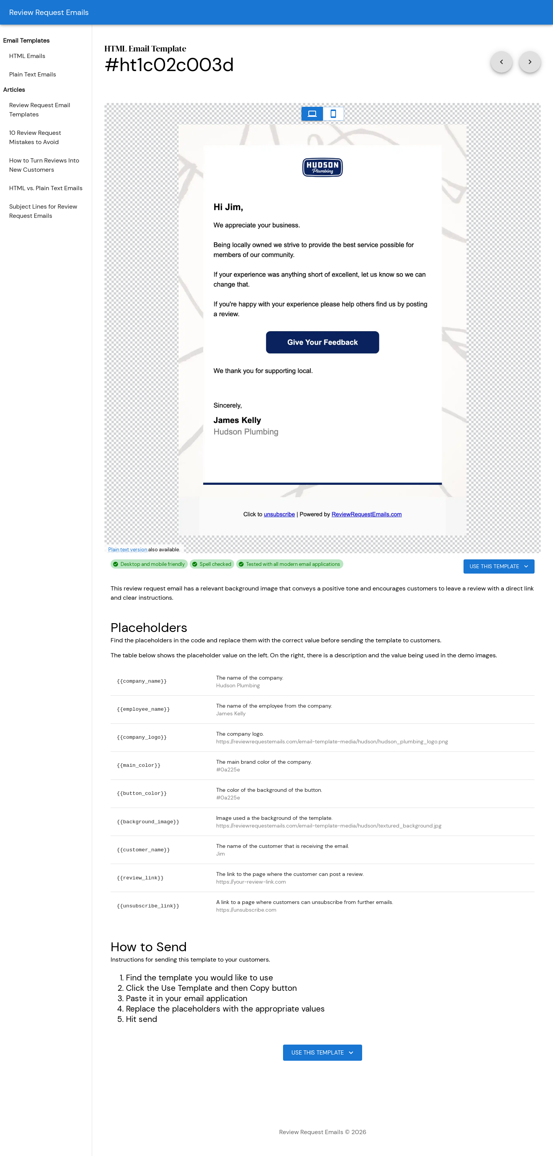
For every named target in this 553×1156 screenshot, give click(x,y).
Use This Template (499, 566)
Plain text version (128, 549)
